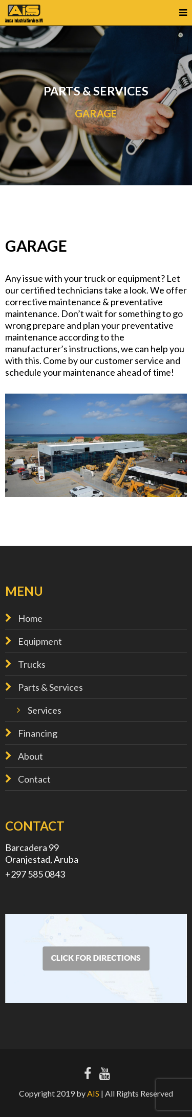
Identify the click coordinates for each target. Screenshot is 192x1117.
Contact (34, 779)
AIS (93, 1093)
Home (30, 618)
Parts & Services (50, 687)
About (30, 756)
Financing (37, 733)
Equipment (40, 641)
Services (44, 710)
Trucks (32, 664)
